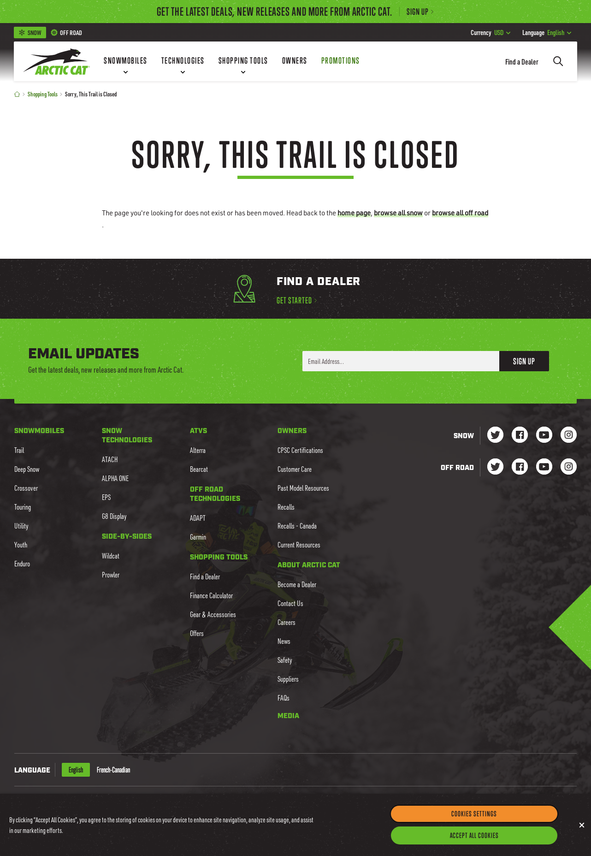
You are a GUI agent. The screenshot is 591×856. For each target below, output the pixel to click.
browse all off (460, 212)
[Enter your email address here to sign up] (400, 361)
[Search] (558, 61)
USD (490, 32)
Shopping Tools (43, 94)
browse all (398, 212)
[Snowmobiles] (125, 61)
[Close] (582, 832)
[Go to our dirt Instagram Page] (495, 467)
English (546, 32)
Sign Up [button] (524, 361)
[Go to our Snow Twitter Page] (495, 436)
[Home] (17, 94)
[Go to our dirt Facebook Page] (520, 467)
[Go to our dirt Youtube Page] (544, 467)
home (354, 212)
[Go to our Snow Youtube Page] (544, 436)
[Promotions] (340, 61)
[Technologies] (183, 61)
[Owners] (294, 61)
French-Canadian (113, 769)
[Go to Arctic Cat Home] (56, 61)
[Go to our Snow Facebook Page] (520, 436)
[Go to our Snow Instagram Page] (569, 436)
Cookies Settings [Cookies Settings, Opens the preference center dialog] (474, 820)
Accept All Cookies (474, 842)
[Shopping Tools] (243, 61)
